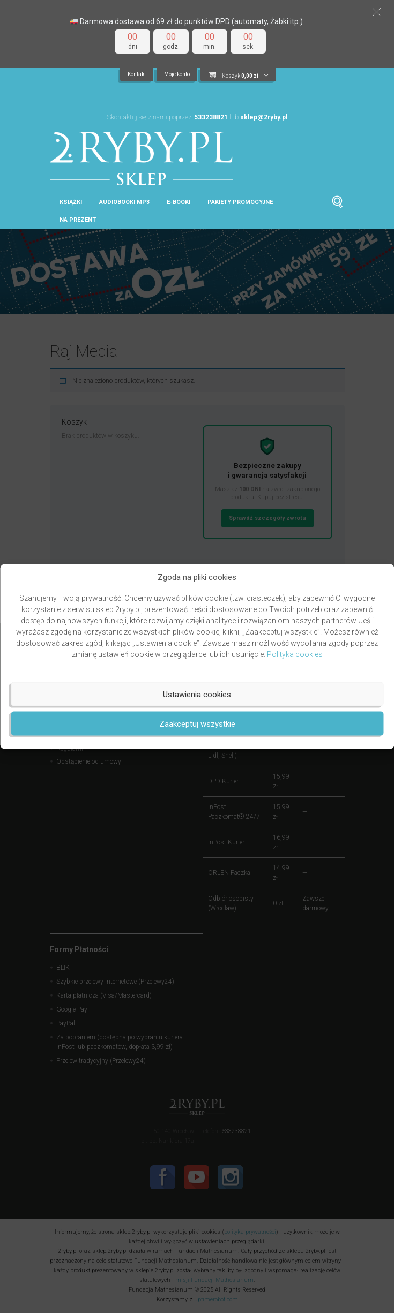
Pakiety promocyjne (240, 202)
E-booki (178, 202)
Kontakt (137, 74)
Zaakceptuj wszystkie (197, 723)
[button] (376, 12)
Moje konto (177, 74)
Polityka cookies (295, 654)
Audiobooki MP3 (124, 202)
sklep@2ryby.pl (263, 117)
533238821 (211, 117)
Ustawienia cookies (197, 694)
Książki (71, 202)
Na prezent (78, 219)
